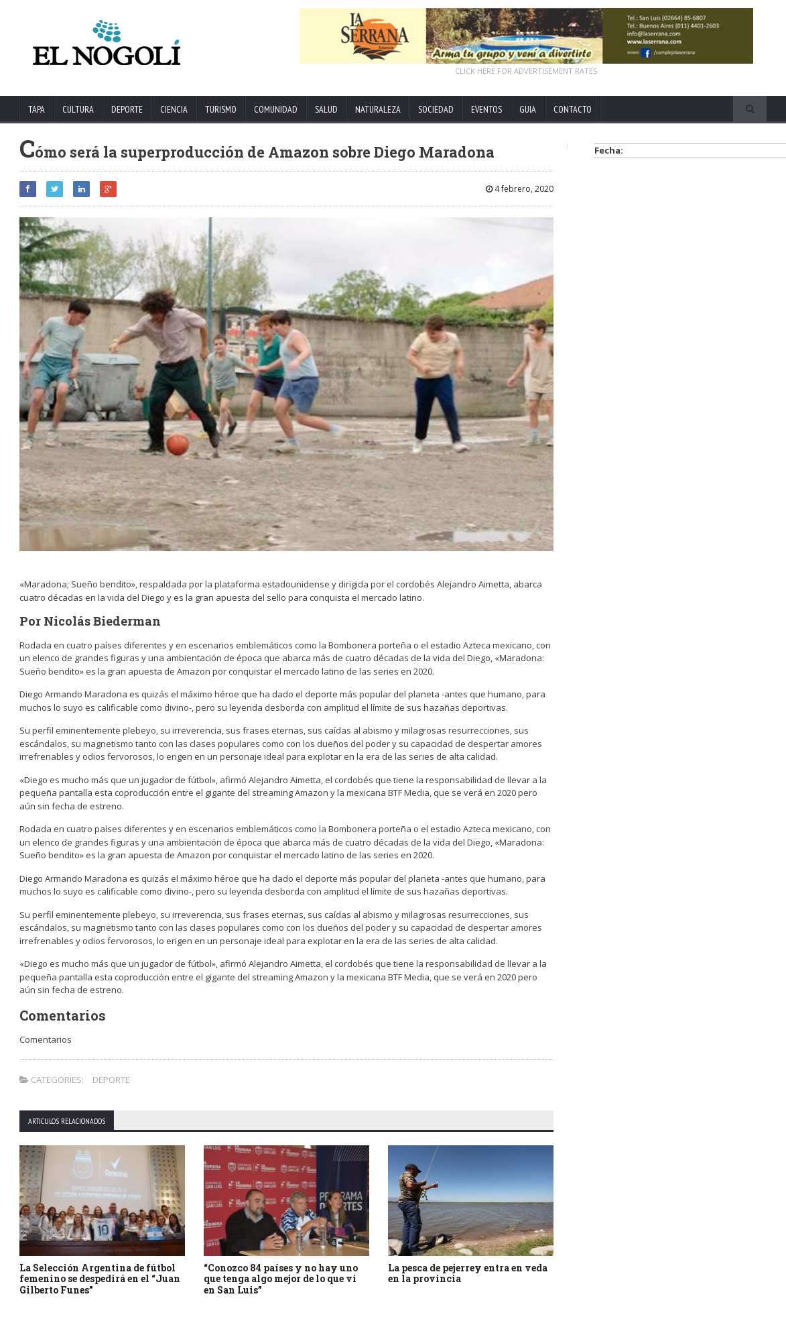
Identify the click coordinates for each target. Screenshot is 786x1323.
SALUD (326, 109)
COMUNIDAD (276, 109)
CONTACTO (572, 109)
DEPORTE (127, 109)
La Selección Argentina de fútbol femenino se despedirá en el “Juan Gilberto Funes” (99, 1279)
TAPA (36, 109)
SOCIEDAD (436, 109)
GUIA (527, 109)
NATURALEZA (378, 109)
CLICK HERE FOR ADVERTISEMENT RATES (526, 70)
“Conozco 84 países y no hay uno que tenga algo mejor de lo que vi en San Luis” (281, 1279)
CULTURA (78, 109)
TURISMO (221, 109)
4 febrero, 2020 (519, 188)
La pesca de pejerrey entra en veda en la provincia (467, 1273)
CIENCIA (174, 109)
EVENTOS (486, 109)
